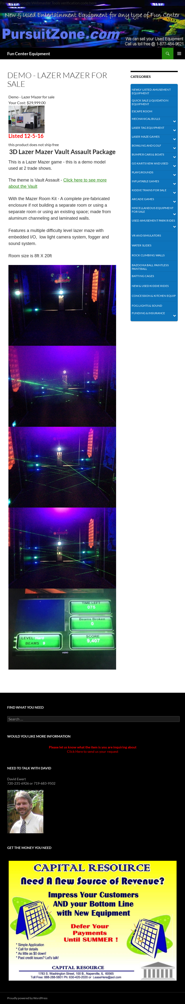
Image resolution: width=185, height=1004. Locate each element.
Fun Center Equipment (28, 53)
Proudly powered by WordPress (27, 998)
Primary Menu (179, 53)
